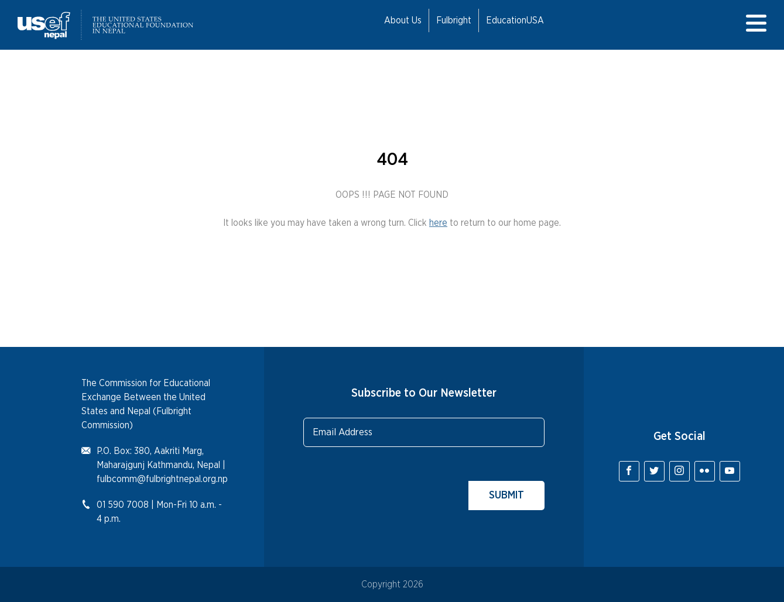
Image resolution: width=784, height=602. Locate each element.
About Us (403, 20)
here (438, 223)
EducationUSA (515, 20)
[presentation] (392, 487)
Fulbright (453, 20)
